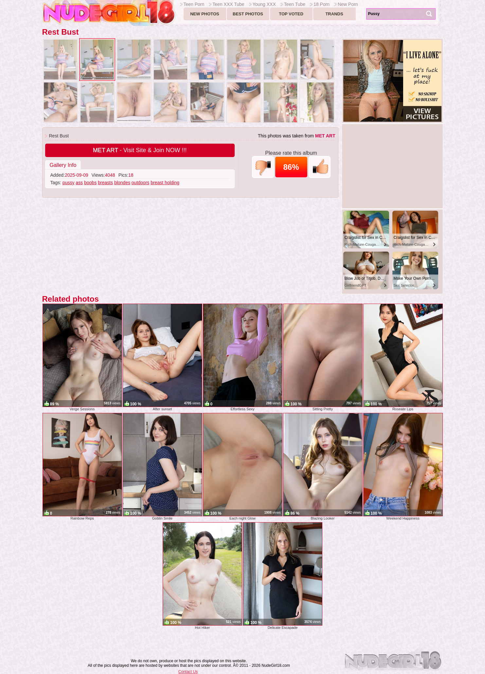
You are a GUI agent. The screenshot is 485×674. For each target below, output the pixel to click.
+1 (320, 167)
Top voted (291, 13)
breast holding (165, 182)
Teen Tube (294, 4)
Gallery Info (63, 165)
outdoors (140, 182)
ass (79, 182)
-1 (263, 167)
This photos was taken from (296, 135)
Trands (334, 13)
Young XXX (264, 4)
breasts (105, 182)
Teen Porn (194, 4)
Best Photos (248, 13)
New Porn (348, 4)
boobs (90, 182)
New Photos (204, 13)
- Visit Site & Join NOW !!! (140, 150)
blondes (122, 182)
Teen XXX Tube (228, 4)
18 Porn (322, 4)
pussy (69, 182)
